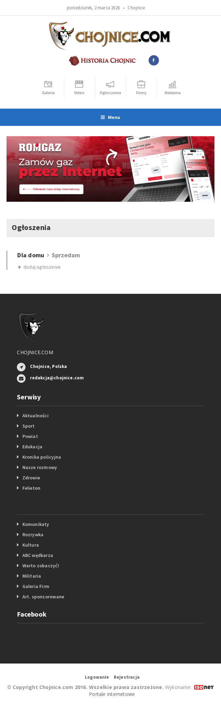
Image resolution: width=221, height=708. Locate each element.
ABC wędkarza (37, 555)
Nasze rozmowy (39, 467)
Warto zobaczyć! (40, 565)
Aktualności (35, 415)
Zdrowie (31, 478)
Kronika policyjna (41, 457)
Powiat (30, 436)
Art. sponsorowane (43, 597)
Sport (28, 426)
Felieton (31, 488)
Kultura (30, 545)
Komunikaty (35, 524)
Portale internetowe (112, 694)
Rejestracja (127, 677)
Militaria (31, 576)
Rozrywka (33, 534)
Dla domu (30, 255)
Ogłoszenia (31, 227)
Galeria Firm (36, 586)
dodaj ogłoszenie (39, 267)
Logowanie (97, 677)
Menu (110, 117)
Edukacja (32, 446)
